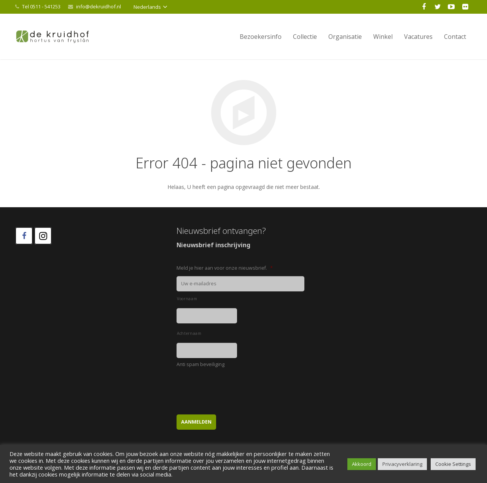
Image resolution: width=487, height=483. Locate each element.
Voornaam (187, 298)
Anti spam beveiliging (200, 364)
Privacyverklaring (402, 464)
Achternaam (189, 333)
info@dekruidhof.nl (98, 6)
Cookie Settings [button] (453, 464)
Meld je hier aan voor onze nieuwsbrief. (225, 268)
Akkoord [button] (361, 464)
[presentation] (234, 387)
